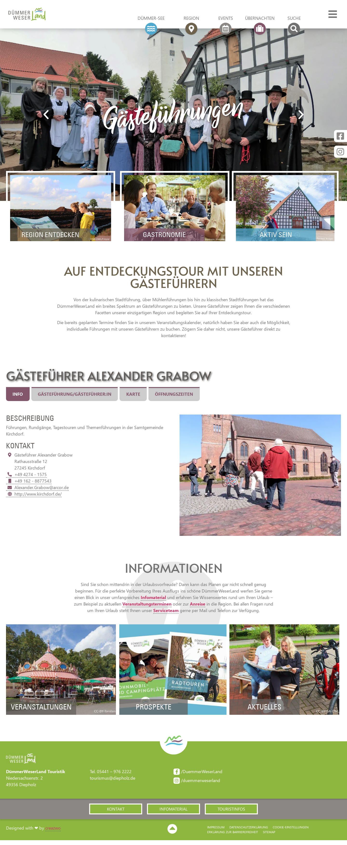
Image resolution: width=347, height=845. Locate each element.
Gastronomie (162, 237)
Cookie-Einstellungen (291, 832)
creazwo (53, 833)
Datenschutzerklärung (248, 832)
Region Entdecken (48, 237)
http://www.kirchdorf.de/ (34, 498)
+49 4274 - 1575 (26, 478)
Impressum (216, 832)
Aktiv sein (273, 237)
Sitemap (269, 837)
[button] (115, 813)
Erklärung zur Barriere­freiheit (232, 837)
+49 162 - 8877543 (29, 485)
